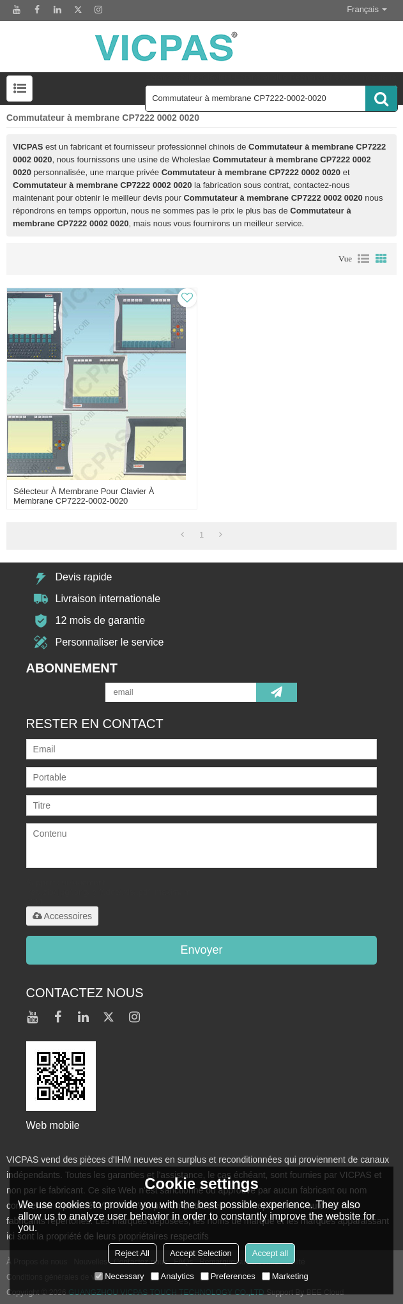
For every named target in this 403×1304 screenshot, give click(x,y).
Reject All (132, 1253)
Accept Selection (201, 1253)
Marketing (285, 1276)
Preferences (228, 1276)
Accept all (270, 1253)
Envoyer (201, 949)
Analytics (172, 1276)
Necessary (119, 1276)
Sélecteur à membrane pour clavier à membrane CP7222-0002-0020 (83, 496)
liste (363, 258)
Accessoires (62, 916)
